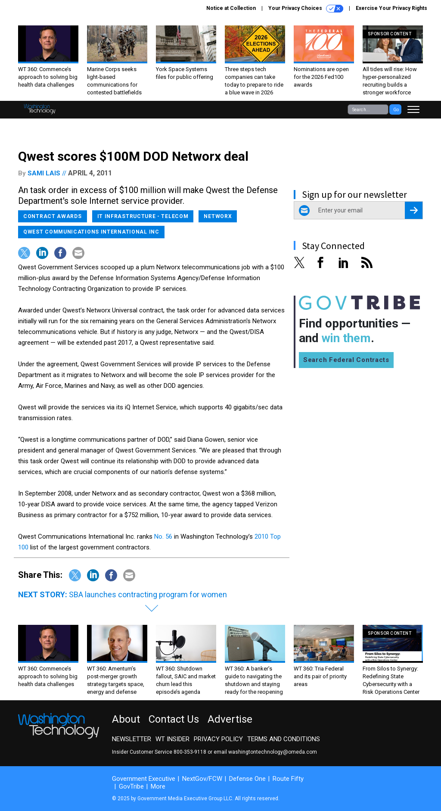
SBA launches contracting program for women (148, 594)
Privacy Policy (218, 739)
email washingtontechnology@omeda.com (265, 752)
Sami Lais (44, 173)
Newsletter (131, 739)
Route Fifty (288, 779)
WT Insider (172, 739)
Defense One (247, 779)
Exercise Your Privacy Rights (391, 8)
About (126, 719)
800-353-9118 (190, 752)
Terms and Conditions (283, 739)
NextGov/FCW (202, 779)
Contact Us (174, 719)
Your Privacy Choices (305, 8)
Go (396, 109)
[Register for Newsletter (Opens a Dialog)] (413, 210)
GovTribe (131, 786)
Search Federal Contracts (346, 360)
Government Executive (143, 779)
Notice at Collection (231, 8)
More (158, 786)
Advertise (230, 719)
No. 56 (163, 536)
